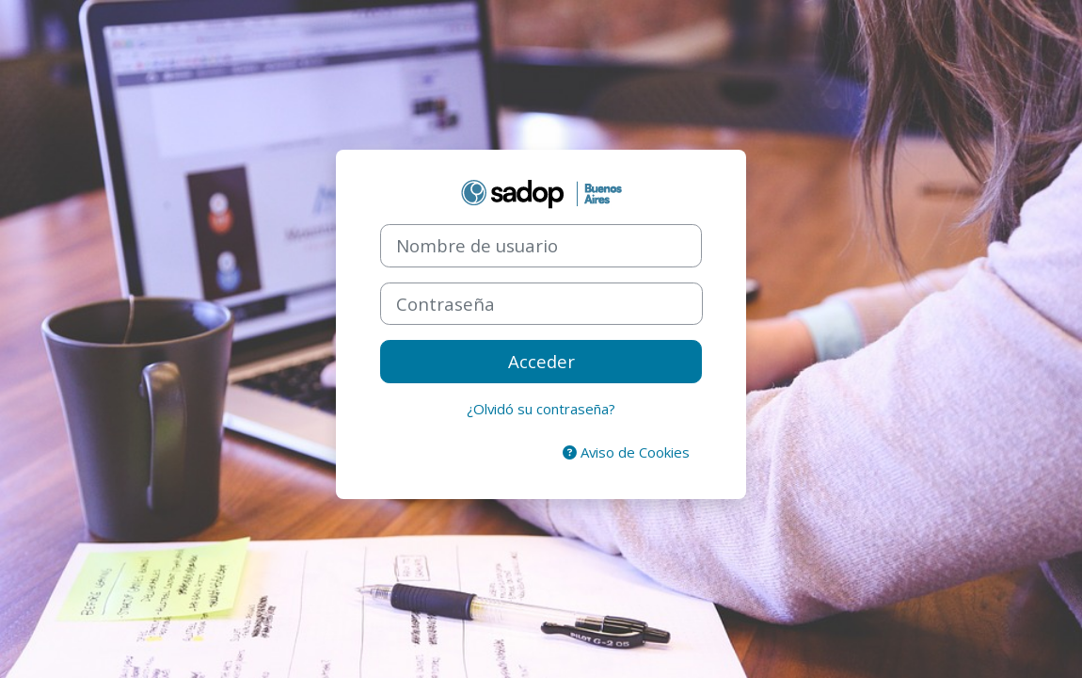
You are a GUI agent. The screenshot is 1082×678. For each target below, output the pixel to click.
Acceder (541, 361)
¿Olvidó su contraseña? (541, 408)
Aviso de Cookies (626, 452)
